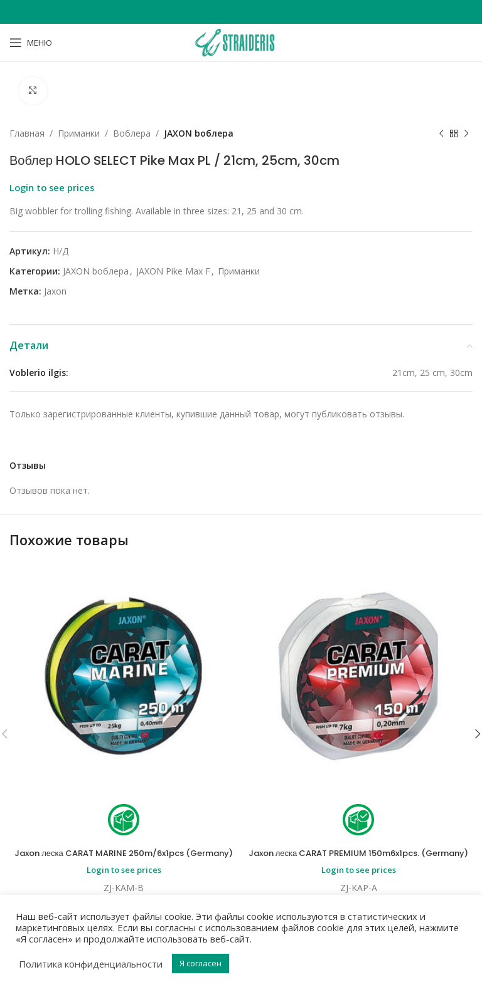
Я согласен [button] (200, 963)
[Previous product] (441, 134)
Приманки (79, 133)
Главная (27, 133)
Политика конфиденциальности (91, 963)
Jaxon (55, 292)
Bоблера (132, 133)
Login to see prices (51, 188)
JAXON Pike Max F (173, 271)
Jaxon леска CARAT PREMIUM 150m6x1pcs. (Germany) (358, 859)
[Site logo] (241, 42)
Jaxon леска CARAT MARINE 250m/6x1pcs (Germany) (123, 859)
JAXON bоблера (198, 133)
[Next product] (466, 134)
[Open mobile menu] (30, 42)
